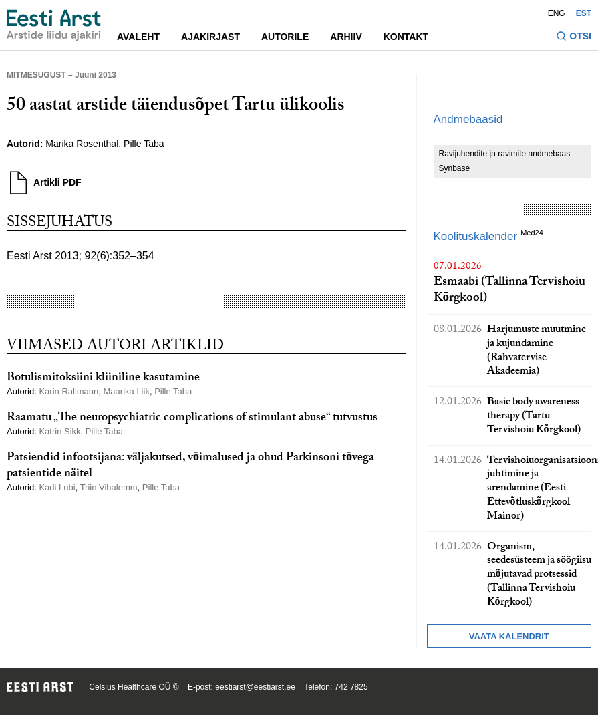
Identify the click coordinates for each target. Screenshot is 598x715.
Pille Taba (144, 143)
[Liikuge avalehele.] (54, 25)
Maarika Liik (127, 391)
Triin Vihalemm (109, 487)
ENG (556, 13)
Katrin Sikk (59, 431)
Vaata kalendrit (509, 636)
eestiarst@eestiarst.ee (255, 687)
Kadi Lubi (57, 487)
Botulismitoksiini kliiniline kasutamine (103, 378)
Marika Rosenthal (81, 143)
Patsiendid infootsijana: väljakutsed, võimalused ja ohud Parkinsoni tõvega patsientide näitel (190, 466)
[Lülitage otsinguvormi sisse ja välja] (573, 37)
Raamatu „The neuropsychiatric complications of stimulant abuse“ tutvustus (192, 418)
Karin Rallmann (68, 391)
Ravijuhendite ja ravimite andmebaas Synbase (505, 161)
